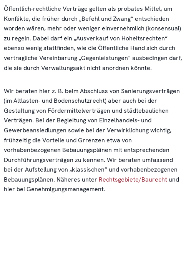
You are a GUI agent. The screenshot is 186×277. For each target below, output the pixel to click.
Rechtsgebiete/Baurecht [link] (133, 179)
